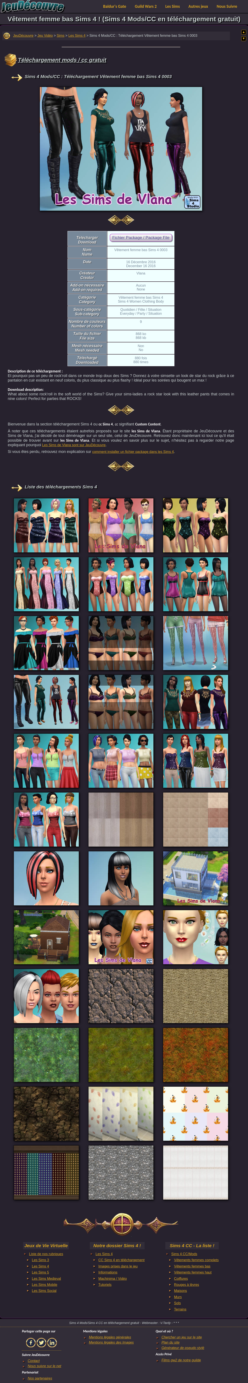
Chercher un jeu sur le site (181, 1337)
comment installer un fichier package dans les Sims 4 (133, 452)
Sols (177, 1303)
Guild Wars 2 (146, 6)
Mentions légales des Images (111, 1342)
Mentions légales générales (110, 1337)
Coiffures (181, 1278)
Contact (34, 1361)
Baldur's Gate (114, 6)
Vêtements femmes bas (192, 1266)
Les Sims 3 (40, 1260)
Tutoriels (105, 1285)
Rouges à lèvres (186, 1285)
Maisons (180, 1291)
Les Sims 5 (40, 1272)
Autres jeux (198, 6)
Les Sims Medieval (46, 1278)
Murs (178, 1297)
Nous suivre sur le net (44, 1366)
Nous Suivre (227, 6)
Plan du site (170, 1342)
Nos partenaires (40, 1378)
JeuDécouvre (23, 35)
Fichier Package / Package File (140, 237)
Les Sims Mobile (44, 1285)
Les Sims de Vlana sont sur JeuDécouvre (73, 445)
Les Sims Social (44, 1291)
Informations (108, 1272)
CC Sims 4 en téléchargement (121, 1260)
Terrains (180, 1309)
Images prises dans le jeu (118, 1266)
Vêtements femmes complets (196, 1260)
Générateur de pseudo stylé (182, 1348)
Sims (60, 35)
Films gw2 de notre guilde (181, 1360)
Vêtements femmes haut (192, 1272)
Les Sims (172, 6)
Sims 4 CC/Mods (184, 1254)
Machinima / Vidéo (112, 1278)
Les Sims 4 (76, 35)
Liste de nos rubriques (46, 1254)
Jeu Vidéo (45, 35)
